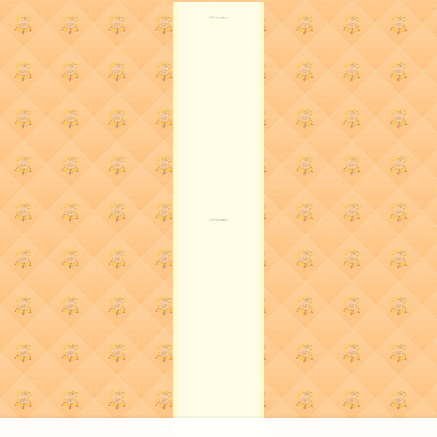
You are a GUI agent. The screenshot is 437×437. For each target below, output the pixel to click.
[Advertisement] (219, 117)
